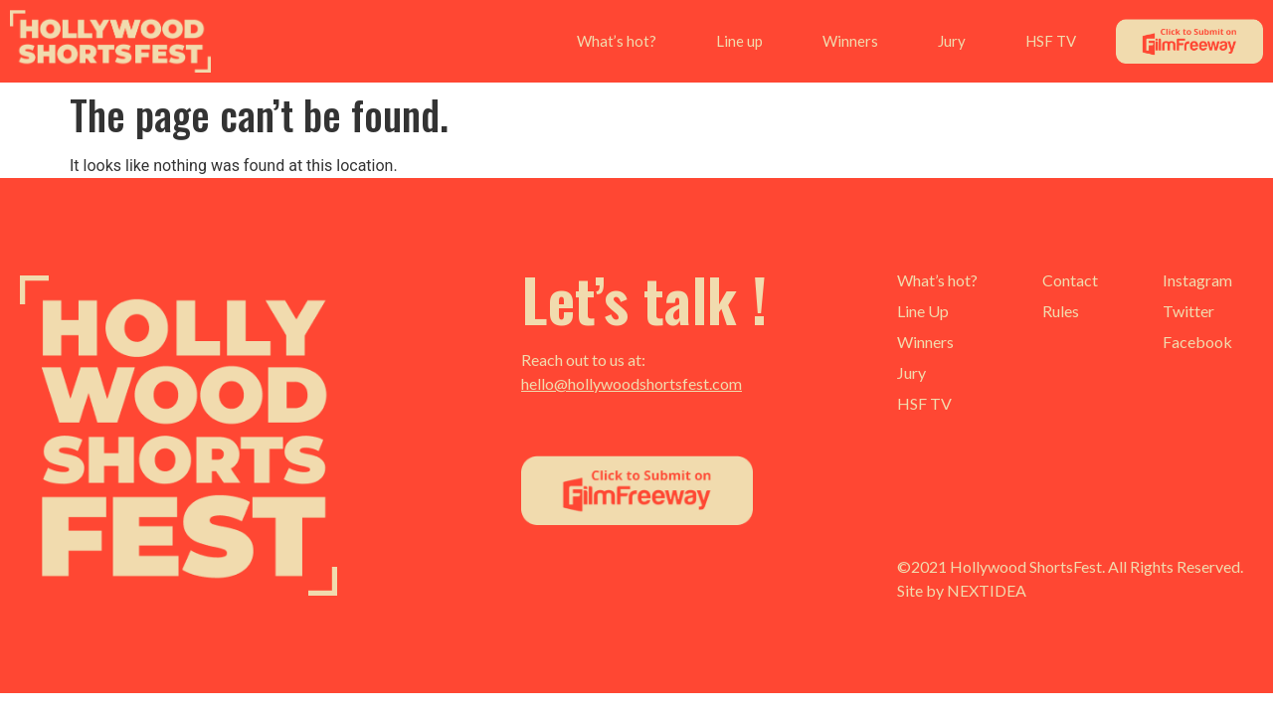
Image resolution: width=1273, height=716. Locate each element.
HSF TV (1050, 41)
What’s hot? (616, 41)
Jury (952, 41)
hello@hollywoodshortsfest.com (631, 383)
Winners (850, 41)
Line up (739, 41)
